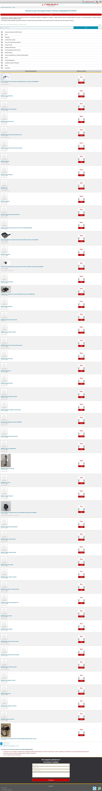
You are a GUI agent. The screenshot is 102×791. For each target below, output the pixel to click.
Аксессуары (4, 787)
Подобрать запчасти (89, 1)
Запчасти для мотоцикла (7, 789)
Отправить (51, 780)
